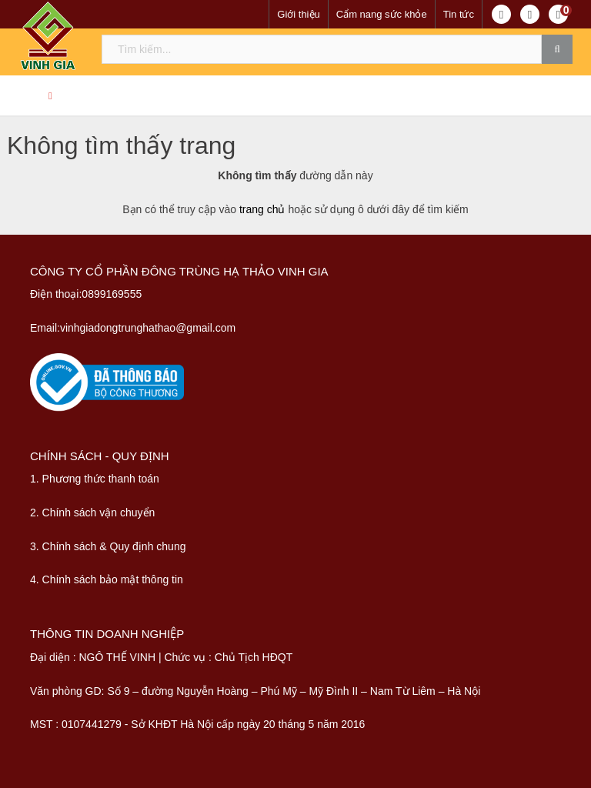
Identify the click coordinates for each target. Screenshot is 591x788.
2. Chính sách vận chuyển (92, 512)
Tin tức (458, 14)
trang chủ (262, 209)
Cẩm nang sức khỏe (381, 14)
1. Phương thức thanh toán (94, 478)
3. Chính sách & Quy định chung (107, 546)
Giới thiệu (298, 14)
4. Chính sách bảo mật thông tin (106, 579)
